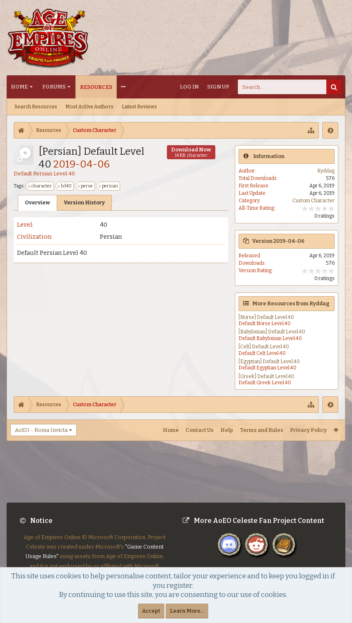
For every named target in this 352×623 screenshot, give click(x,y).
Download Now (191, 152)
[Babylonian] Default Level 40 (272, 332)
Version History (84, 202)
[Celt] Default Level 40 (264, 347)
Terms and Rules (261, 430)
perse (85, 186)
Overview (37, 202)
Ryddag (326, 171)
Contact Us (200, 430)
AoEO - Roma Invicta (41, 430)
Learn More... (187, 611)
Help (226, 430)
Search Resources (35, 107)
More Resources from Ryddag (291, 303)
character (40, 186)
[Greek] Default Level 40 (266, 376)
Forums (53, 87)
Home (19, 87)
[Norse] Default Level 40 (266, 317)
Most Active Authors (89, 107)
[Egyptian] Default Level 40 (269, 361)
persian (108, 186)
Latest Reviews (139, 107)
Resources (96, 87)
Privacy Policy (308, 430)
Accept (151, 611)
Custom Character (313, 201)
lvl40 (65, 186)
